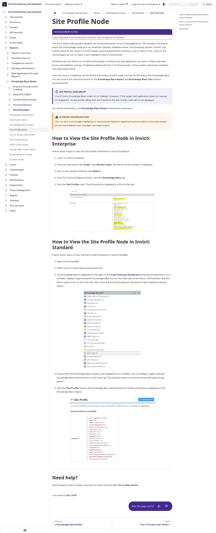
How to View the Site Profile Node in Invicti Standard (193, 23)
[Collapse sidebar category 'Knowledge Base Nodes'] (8, 81)
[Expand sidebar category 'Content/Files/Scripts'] (9, 99)
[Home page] (55, 13)
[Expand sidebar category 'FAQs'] (6, 211)
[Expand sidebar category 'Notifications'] (6, 180)
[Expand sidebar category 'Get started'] (6, 17)
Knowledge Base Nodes (94, 108)
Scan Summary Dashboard (125, 274)
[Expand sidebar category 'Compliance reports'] (8, 63)
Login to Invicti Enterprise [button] (144, 4)
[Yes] (159, 506)
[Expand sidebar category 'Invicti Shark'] (6, 42)
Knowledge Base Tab (140, 79)
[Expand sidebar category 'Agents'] (6, 195)
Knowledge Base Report (111, 79)
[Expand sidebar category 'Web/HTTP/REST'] (9, 94)
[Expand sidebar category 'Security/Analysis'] (9, 105)
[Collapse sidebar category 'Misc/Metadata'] (9, 110)
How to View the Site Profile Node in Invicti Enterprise (193, 16)
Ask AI (207, 4)
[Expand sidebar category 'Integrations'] (6, 185)
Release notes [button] (72, 4)
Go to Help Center (128, 485)
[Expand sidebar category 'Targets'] (6, 27)
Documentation (53, 4)
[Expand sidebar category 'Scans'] (6, 37)
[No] (166, 506)
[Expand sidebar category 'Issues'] (6, 164)
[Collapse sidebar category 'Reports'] (6, 48)
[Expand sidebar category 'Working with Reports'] (8, 68)
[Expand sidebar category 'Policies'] (6, 175)
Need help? (184, 29)
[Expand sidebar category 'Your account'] (6, 205)
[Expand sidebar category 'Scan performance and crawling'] (9, 88)
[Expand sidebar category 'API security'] (6, 32)
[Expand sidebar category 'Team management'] (6, 190)
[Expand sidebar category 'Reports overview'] (8, 53)
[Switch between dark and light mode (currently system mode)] (164, 4)
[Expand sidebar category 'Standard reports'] (8, 58)
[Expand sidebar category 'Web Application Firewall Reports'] (8, 75)
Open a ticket (119, 4)
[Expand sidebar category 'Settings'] (6, 200)
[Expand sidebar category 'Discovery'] (6, 22)
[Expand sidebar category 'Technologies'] (6, 170)
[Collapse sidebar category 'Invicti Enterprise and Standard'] (4, 12)
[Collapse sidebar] (25, 530)
